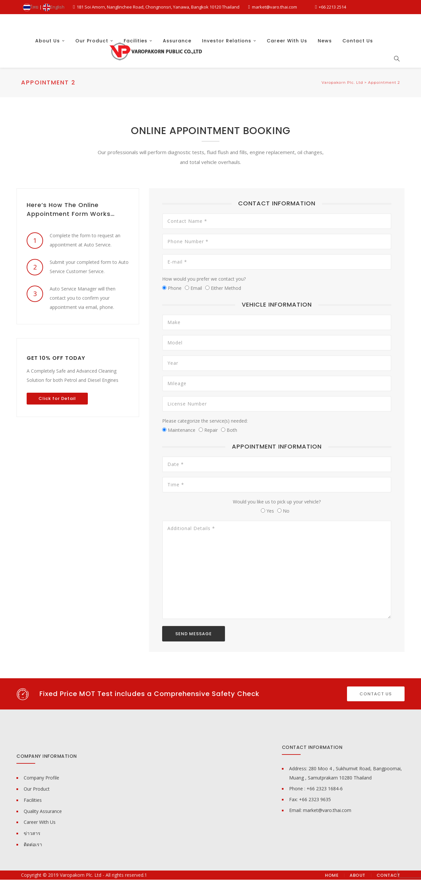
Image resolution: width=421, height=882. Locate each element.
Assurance (177, 60)
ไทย (30, 7)
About (357, 877)
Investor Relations (226, 60)
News (325, 60)
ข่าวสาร (32, 835)
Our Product (91, 60)
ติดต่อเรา (33, 847)
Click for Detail (57, 400)
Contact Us (357, 60)
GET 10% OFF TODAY (56, 360)
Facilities (135, 60)
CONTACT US (375, 696)
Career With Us (287, 60)
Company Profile (41, 780)
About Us (47, 60)
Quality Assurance (43, 813)
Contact (388, 877)
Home (331, 877)
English (53, 7)
